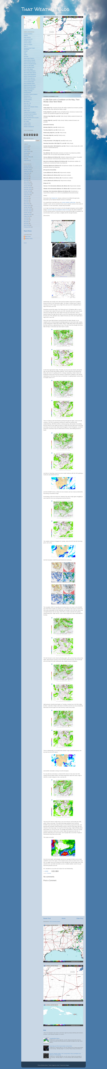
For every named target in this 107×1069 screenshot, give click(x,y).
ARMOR (26, 35)
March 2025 (26, 182)
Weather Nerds (27, 124)
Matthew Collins (28, 238)
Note (44, 1030)
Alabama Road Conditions (30, 112)
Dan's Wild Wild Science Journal (31, 117)
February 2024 (27, 205)
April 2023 (26, 223)
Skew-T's (26, 46)
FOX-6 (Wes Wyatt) (28, 69)
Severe (25, 147)
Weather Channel (28, 97)
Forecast (49, 873)
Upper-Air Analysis (28, 44)
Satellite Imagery (27, 41)
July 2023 (26, 218)
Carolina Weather (28, 99)
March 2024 (26, 203)
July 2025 (26, 175)
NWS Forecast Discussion (30, 87)
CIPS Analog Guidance (29, 88)
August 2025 (27, 173)
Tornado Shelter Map (28, 115)
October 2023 (27, 212)
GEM (25, 53)
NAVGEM (26, 56)
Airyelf (58, 1065)
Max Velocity (27, 101)
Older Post (79, 918)
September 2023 (27, 214)
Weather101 (54, 198)
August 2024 (27, 194)
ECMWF (26, 51)
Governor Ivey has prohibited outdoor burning (58, 209)
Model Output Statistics (29, 58)
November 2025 (27, 167)
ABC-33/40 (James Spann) (30, 72)
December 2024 (27, 187)
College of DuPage (28, 90)
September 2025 (27, 171)
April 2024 (26, 201)
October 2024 (27, 191)
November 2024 (27, 189)
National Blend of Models (29, 60)
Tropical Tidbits (27, 123)
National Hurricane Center (30, 85)
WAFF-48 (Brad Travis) (29, 67)
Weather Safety (27, 156)
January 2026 (27, 166)
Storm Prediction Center (29, 83)
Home (63, 918)
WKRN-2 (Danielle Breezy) (30, 76)
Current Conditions (28, 33)
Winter (25, 155)
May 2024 (26, 200)
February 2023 (27, 227)
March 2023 (26, 225)
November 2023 (27, 210)
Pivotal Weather (27, 92)
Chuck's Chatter (27, 119)
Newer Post (47, 918)
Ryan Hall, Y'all (27, 103)
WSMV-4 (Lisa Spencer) (29, 78)
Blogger (67, 1065)
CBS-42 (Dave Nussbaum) (30, 74)
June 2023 (26, 219)
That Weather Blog (45, 9)
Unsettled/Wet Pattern (54, 1038)
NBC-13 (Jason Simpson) (29, 70)
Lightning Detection (28, 39)
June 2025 (26, 176)
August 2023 (27, 216)
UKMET (25, 54)
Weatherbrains (27, 96)
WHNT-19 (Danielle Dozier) (30, 63)
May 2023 (26, 221)
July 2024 (26, 196)
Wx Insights (26, 121)
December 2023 (27, 209)
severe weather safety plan (68, 202)
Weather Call (27, 108)
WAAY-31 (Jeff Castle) (29, 65)
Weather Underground (29, 126)
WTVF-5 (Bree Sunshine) (29, 79)
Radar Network (27, 37)
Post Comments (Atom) (55, 921)
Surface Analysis (27, 42)
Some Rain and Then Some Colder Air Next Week (61, 1046)
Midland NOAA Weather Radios (31, 106)
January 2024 (27, 207)
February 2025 (27, 183)
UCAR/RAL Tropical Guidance (30, 94)
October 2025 (27, 169)
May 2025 (26, 178)
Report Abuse (28, 231)
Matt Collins (28, 236)
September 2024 (27, 192)
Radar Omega (27, 105)
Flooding (26, 153)
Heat (25, 158)
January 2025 (27, 185)
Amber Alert (26, 160)
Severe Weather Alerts (29, 81)
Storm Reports (27, 151)
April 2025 (26, 180)
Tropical (25, 149)
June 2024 (26, 198)
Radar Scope (27, 110)
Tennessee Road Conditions (30, 114)
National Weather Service (29, 62)
